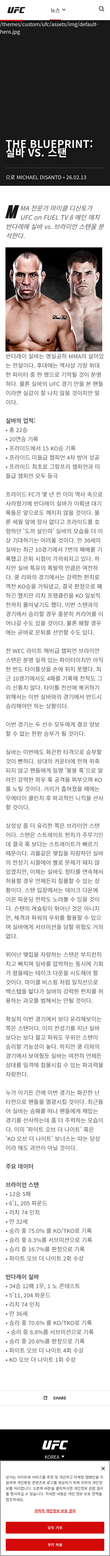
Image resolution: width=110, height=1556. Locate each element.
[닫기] (103, 1468)
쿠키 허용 (54, 1544)
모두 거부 (54, 1527)
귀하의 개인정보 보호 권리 (55, 1510)
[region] (55, 1508)
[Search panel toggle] (101, 9)
